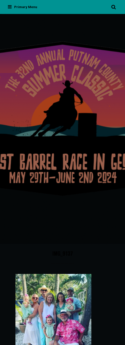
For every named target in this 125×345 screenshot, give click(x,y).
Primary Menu (22, 7)
